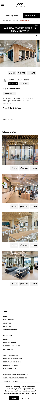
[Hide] (36, 25)
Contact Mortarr (10, 330)
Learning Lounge (9, 342)
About (5, 316)
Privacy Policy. (30, 393)
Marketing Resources (11, 346)
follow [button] (14, 83)
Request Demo (24, 20)
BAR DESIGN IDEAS (9, 368)
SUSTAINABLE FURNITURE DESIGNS (15, 378)
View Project (9, 93)
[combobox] (31, 15)
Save (35, 168)
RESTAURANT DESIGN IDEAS (12, 362)
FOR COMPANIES (9, 319)
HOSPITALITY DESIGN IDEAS (12, 358)
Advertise (7, 323)
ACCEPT (14, 398)
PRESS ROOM (7, 335)
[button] (2, 4)
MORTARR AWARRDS (10, 349)
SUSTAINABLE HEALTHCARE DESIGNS (15, 374)
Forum (5, 339)
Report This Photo (8, 119)
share (22, 73)
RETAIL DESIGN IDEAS (10, 365)
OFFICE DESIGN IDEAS (10, 355)
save (32, 73)
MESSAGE (24, 83)
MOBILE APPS (7, 326)
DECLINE (25, 398)
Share (25, 168)
